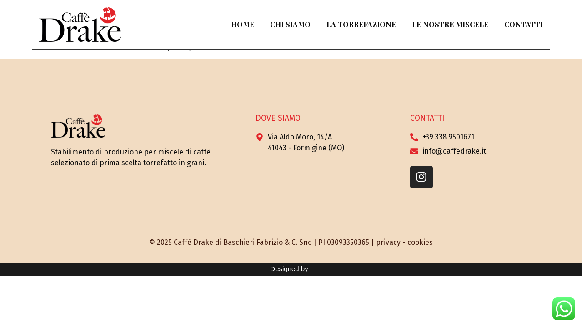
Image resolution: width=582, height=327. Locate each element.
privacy (388, 242)
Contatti (523, 24)
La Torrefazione (361, 24)
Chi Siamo (290, 24)
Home (242, 24)
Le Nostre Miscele (450, 24)
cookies (420, 242)
